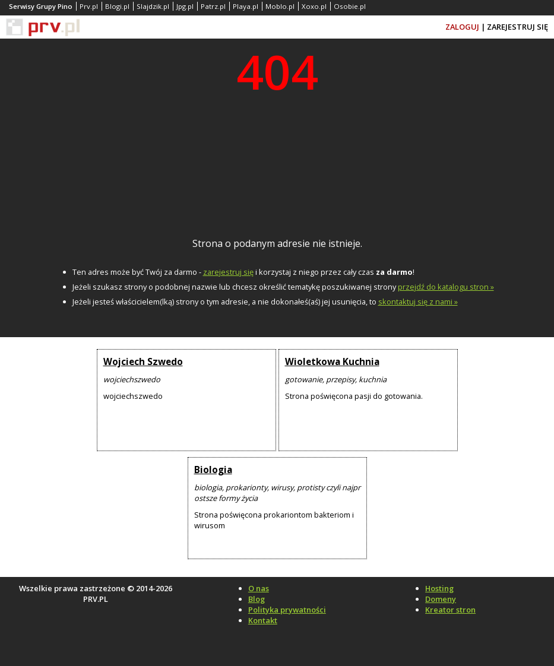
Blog (256, 599)
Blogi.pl (117, 6)
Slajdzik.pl (153, 6)
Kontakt (262, 620)
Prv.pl (89, 6)
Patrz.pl (213, 6)
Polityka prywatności (287, 609)
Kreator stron (450, 609)
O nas (258, 588)
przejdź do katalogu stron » (446, 286)
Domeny (440, 599)
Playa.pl (245, 6)
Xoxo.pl (314, 6)
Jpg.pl (185, 6)
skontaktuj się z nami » (418, 301)
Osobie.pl (350, 6)
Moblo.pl (280, 6)
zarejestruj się (228, 272)
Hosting (439, 588)
